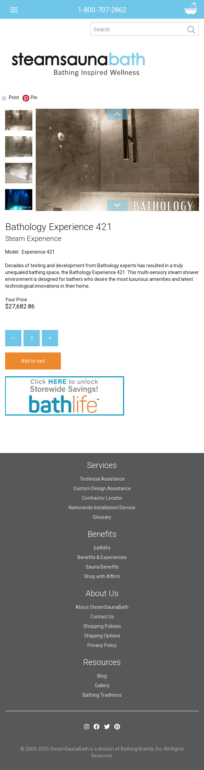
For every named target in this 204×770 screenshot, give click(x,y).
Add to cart (33, 361)
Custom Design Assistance (102, 488)
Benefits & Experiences (102, 557)
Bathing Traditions (102, 695)
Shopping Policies (102, 626)
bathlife (102, 547)
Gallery (102, 685)
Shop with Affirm (102, 576)
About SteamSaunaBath (102, 607)
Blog (102, 676)
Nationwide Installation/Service (102, 507)
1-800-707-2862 (102, 10)
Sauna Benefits (102, 567)
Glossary (102, 517)
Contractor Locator (102, 498)
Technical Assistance (102, 479)
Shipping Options (102, 635)
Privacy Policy (102, 645)
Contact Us (102, 616)
